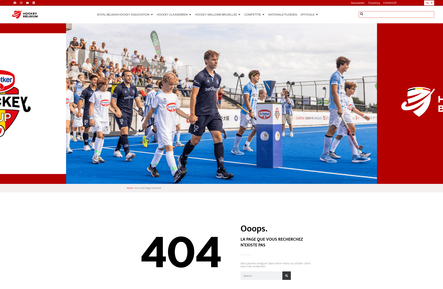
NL (427, 3)
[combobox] (396, 14)
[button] (125, 14)
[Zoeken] (286, 275)
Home (130, 188)
